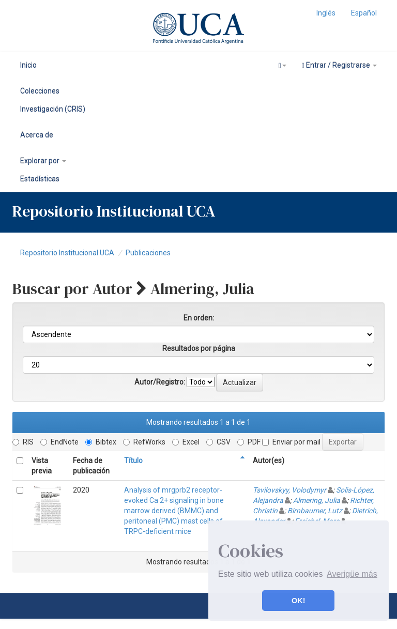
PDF (249, 442)
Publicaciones (148, 253)
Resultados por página (198, 348)
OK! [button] (298, 600)
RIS (23, 442)
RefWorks (144, 442)
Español (364, 13)
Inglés (325, 13)
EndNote (59, 442)
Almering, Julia (316, 500)
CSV (218, 442)
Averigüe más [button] (352, 574)
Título (133, 460)
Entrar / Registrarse (339, 65)
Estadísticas (39, 179)
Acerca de (36, 135)
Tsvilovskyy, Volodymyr (289, 490)
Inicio (28, 65)
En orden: (199, 318)
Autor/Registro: (159, 382)
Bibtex (100, 442)
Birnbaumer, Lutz (314, 511)
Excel (186, 442)
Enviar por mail (291, 442)
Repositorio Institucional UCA (67, 253)
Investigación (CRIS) (52, 109)
